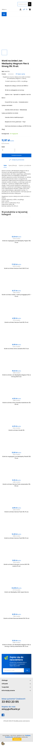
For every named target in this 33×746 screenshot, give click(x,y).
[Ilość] (8, 150)
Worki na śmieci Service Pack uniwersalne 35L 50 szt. (16, 485)
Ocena (4, 74)
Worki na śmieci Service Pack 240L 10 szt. (16, 268)
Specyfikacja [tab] (13, 165)
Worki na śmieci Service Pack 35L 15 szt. (16, 512)
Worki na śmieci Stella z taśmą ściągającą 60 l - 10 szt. (16, 295)
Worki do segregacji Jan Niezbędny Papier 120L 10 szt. (16, 241)
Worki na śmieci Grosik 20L (16, 430)
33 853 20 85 (10, 702)
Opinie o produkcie (25, 165)
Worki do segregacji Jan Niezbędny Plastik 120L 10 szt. (16, 457)
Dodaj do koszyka (16, 155)
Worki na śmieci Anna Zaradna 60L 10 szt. (16, 348)
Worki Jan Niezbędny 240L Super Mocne (16, 592)
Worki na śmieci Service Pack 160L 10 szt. (16, 538)
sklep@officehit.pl (11, 709)
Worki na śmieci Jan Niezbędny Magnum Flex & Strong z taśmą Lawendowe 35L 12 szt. (16, 645)
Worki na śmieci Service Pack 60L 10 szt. (17, 322)
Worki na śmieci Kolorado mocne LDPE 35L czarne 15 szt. (16, 565)
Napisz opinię (20, 74)
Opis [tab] (5, 165)
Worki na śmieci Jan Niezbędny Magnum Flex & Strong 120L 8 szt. (16, 375)
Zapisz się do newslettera (16, 658)
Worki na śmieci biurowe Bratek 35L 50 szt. (17, 618)
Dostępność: (5, 133)
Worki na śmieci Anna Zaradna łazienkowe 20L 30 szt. (16, 403)
